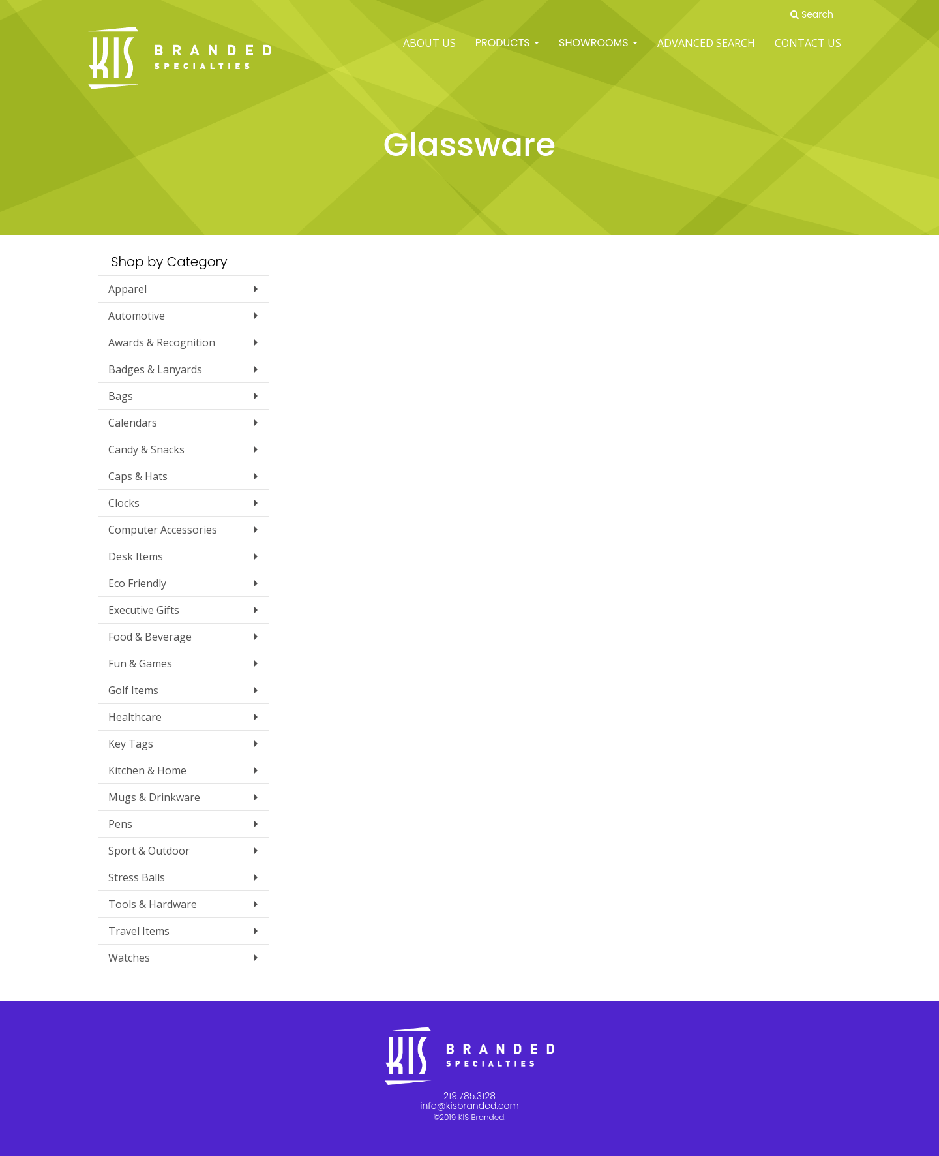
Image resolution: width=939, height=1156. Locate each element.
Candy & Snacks (146, 449)
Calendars (132, 423)
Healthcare (135, 717)
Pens (120, 824)
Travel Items (139, 931)
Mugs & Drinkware (154, 797)
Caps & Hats (138, 476)
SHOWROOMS (598, 51)
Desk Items (135, 556)
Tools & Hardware (152, 904)
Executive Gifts (143, 610)
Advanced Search (706, 52)
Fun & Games (140, 663)
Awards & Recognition (161, 342)
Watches (129, 958)
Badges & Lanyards (155, 369)
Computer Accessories (162, 530)
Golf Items (133, 690)
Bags (120, 396)
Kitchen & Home (147, 770)
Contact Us (808, 52)
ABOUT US (429, 52)
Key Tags (130, 744)
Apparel (127, 289)
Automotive (136, 316)
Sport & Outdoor (149, 851)
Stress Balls (136, 877)
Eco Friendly (137, 583)
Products (507, 51)
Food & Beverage (150, 637)
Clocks (124, 503)
